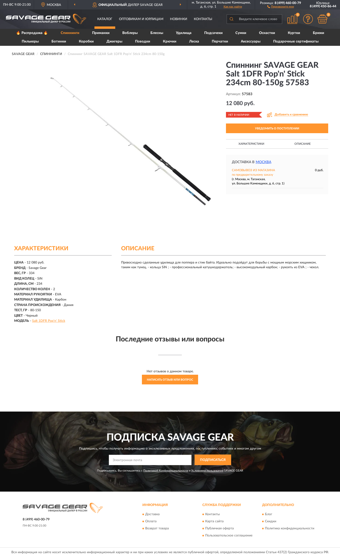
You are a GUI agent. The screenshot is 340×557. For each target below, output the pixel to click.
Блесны (156, 33)
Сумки (240, 33)
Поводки (142, 41)
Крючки (169, 41)
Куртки (294, 33)
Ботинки (58, 41)
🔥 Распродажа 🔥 (32, 33)
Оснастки (267, 33)
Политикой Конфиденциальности (165, 470)
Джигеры (114, 41)
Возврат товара (157, 528)
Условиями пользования (207, 470)
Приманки (101, 33)
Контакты (203, 19)
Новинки (178, 19)
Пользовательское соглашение (228, 535)
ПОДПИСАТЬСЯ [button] (213, 460)
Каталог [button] (104, 19)
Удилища (183, 33)
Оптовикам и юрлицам (141, 19)
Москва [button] (263, 162)
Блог (268, 514)
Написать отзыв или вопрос (170, 379)
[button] (280, 6)
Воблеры (130, 33)
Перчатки (220, 41)
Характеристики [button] (251, 143)
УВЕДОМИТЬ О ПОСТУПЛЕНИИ (277, 128)
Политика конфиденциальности (289, 528)
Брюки (318, 33)
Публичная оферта (219, 528)
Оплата (151, 521)
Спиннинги (70, 33)
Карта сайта (214, 521)
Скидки (270, 521)
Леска (194, 41)
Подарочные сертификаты (296, 41)
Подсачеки (213, 33)
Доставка (152, 514)
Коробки (86, 41)
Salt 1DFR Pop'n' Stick (48, 321)
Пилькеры (30, 41)
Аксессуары (250, 41)
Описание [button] (302, 143)
